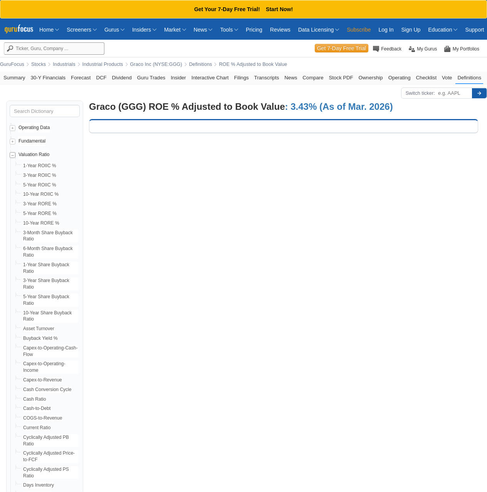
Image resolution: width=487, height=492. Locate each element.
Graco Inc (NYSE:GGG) (156, 64)
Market (175, 30)
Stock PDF (341, 78)
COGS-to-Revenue (42, 418)
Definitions (200, 64)
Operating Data (34, 127)
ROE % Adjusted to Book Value (253, 64)
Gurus (114, 30)
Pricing (254, 30)
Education (442, 30)
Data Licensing (318, 30)
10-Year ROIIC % (41, 194)
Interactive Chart (210, 78)
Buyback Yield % (40, 338)
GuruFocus (12, 64)
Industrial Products (102, 64)
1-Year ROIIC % (39, 165)
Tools (229, 30)
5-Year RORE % (40, 213)
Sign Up (410, 30)
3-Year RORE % (40, 204)
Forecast (81, 78)
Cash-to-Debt (36, 408)
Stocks (38, 64)
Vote (447, 78)
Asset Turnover (38, 328)
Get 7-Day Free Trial (341, 48)
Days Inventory (38, 485)
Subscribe (359, 30)
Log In (386, 30)
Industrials (64, 64)
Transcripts (266, 78)
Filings (241, 78)
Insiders (144, 30)
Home (49, 30)
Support (474, 30)
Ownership (371, 78)
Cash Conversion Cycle (47, 389)
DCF (101, 78)
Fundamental (31, 141)
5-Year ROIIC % (39, 185)
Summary (14, 78)
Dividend (122, 78)
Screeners (82, 30)
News (203, 30)
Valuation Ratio (34, 154)
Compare (312, 78)
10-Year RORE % (41, 223)
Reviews (280, 30)
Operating (399, 78)
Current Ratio (36, 427)
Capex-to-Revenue (42, 380)
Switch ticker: (420, 93)
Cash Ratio (34, 399)
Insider (178, 78)
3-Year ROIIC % (39, 175)
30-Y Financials (47, 78)
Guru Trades (151, 78)
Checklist (426, 78)
